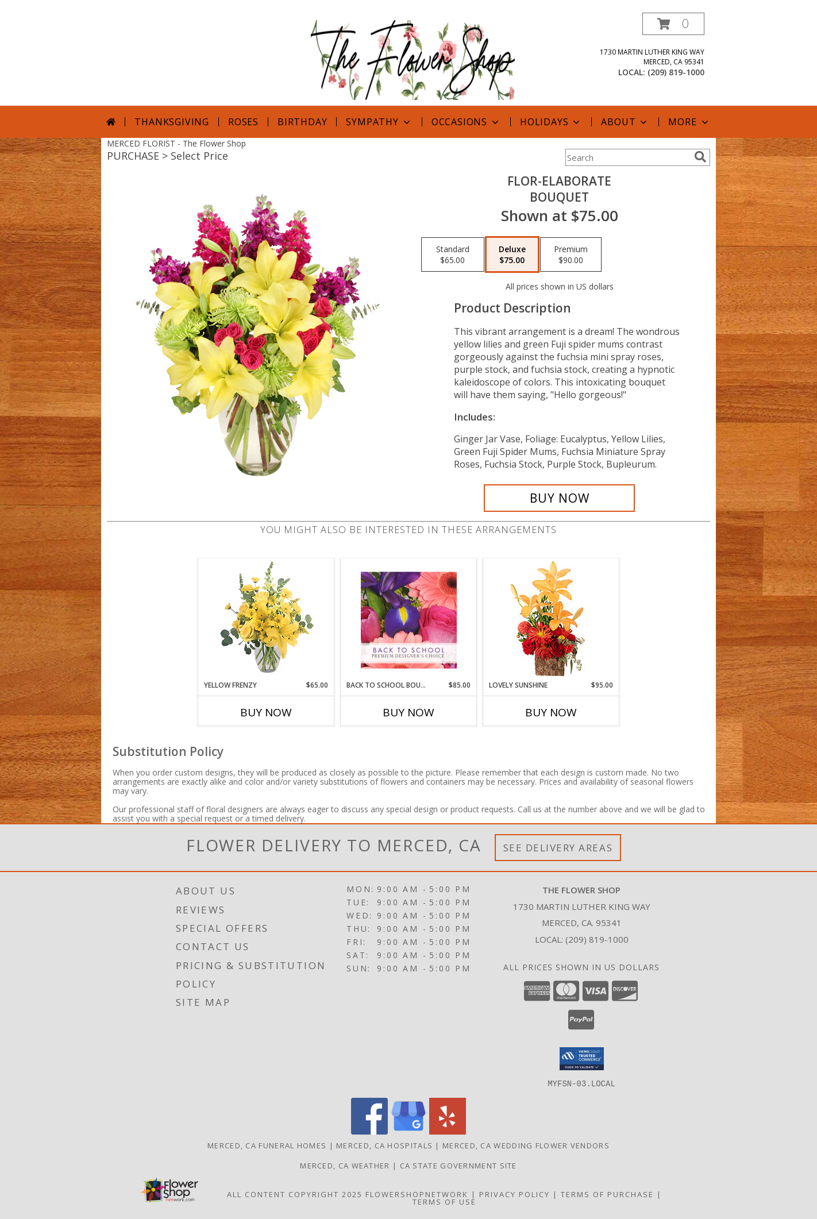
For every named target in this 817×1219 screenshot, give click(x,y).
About (625, 121)
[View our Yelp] (447, 1130)
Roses (243, 121)
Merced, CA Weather (345, 1165)
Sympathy (379, 121)
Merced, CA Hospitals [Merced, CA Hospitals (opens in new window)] (384, 1145)
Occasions (466, 121)
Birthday (302, 121)
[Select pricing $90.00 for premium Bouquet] (571, 254)
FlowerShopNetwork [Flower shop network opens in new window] (416, 1194)
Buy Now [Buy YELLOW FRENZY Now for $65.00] (266, 712)
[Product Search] (627, 157)
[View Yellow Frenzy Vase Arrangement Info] (266, 619)
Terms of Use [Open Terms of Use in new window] (444, 1201)
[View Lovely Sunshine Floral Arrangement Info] (551, 619)
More (689, 121)
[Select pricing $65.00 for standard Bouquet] (453, 254)
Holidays (551, 121)
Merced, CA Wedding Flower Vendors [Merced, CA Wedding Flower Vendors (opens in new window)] (526, 1145)
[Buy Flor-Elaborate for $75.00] (559, 498)
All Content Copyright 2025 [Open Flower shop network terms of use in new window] (295, 1194)
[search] (700, 157)
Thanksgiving (171, 121)
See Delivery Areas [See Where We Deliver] (558, 847)
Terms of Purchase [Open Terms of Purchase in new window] (607, 1194)
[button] (673, 24)
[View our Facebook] (369, 1130)
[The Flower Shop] (413, 58)
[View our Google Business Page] (408, 1130)
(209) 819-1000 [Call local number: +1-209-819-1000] (676, 72)
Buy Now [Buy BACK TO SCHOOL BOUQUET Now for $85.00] (408, 712)
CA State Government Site (458, 1165)
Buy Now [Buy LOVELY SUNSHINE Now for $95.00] (551, 712)
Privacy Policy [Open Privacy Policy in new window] (514, 1194)
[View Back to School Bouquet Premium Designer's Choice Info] (409, 620)
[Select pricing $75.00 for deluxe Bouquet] (512, 254)
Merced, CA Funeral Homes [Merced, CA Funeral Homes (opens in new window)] (266, 1145)
